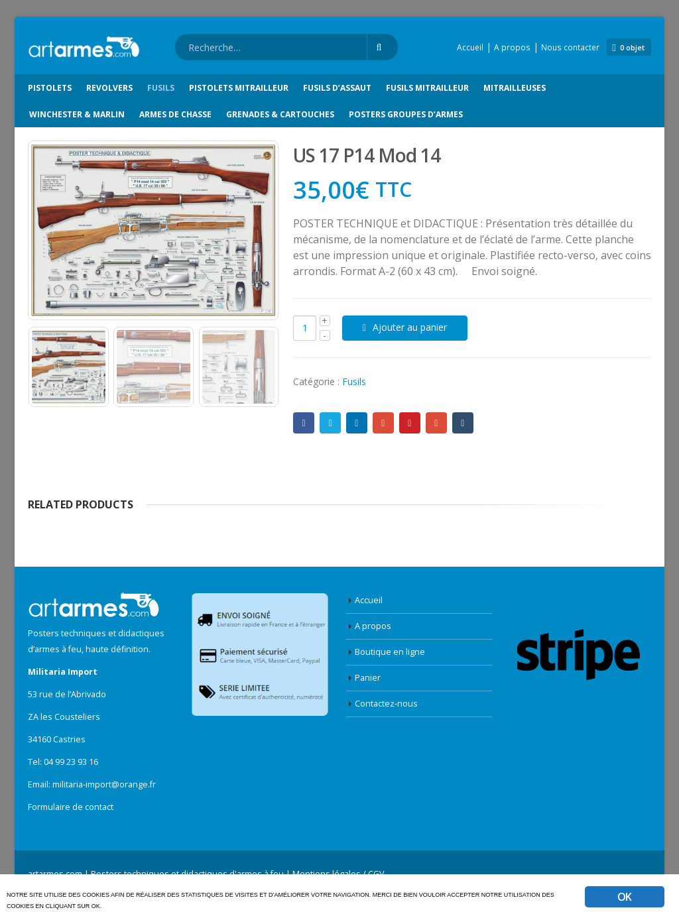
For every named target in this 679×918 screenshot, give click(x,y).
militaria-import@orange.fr (104, 784)
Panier (368, 677)
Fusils (160, 87)
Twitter (330, 422)
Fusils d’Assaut (337, 87)
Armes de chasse (175, 114)
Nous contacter (570, 47)
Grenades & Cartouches (280, 114)
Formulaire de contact (70, 807)
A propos (512, 47)
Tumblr (462, 422)
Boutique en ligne (390, 652)
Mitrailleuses (514, 87)
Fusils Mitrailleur (427, 87)
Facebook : (303, 422)
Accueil (470, 47)
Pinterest (409, 422)
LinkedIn (356, 422)
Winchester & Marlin (77, 114)
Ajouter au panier (410, 327)
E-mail (436, 422)
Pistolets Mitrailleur (238, 87)
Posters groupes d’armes (406, 114)
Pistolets (50, 87)
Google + (383, 422)
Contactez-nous (386, 703)
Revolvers (109, 87)
